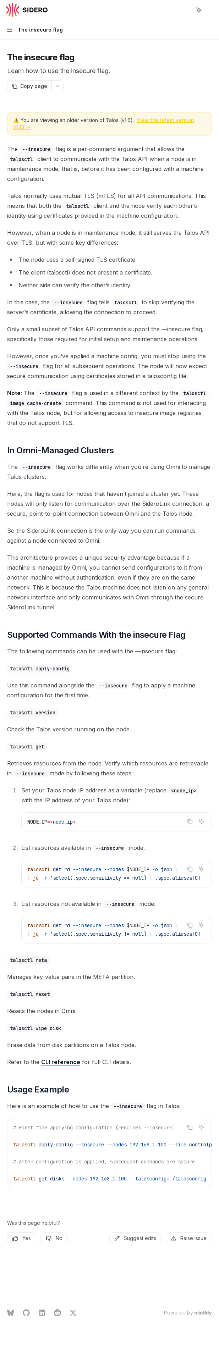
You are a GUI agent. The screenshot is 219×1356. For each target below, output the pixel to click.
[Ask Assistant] (201, 821)
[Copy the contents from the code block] (190, 821)
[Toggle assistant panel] (199, 10)
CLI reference (60, 1062)
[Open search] (185, 10)
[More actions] (209, 10)
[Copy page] (29, 86)
